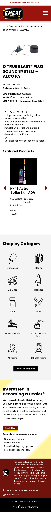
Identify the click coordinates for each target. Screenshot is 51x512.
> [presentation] (46, 188)
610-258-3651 (13, 494)
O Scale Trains (22, 88)
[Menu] (45, 13)
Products (15, 26)
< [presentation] (4, 188)
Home (5, 26)
